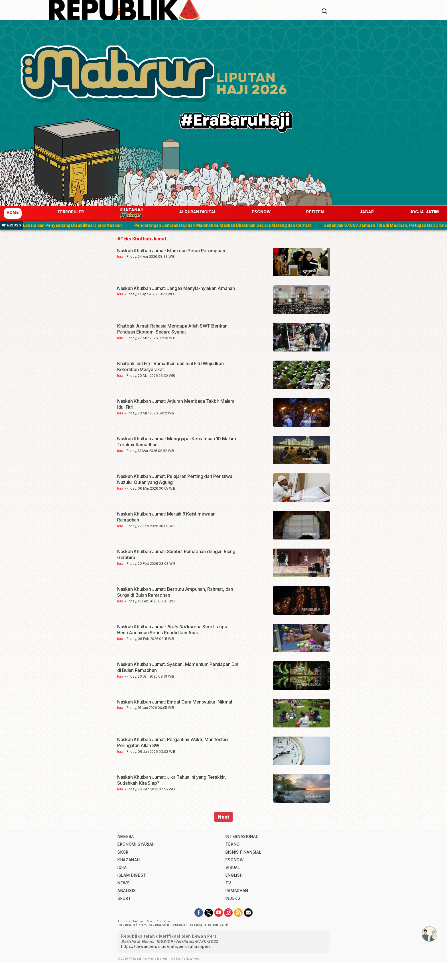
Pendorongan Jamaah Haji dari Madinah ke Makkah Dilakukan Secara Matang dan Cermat (229, 225)
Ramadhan (236, 890)
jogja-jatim (424, 212)
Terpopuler (70, 212)
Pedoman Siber (143, 921)
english (234, 875)
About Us (123, 921)
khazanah (128, 860)
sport (124, 898)
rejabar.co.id (197, 924)
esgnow (261, 212)
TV (228, 883)
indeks (232, 898)
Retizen (315, 212)
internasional (241, 836)
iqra (122, 867)
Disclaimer (164, 921)
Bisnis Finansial (243, 852)
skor (123, 852)
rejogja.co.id (217, 924)
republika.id (126, 924)
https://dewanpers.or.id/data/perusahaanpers (166, 946)
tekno (232, 844)
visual (232, 867)
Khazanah (131, 213)
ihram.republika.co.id (154, 924)
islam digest (131, 875)
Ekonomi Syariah (136, 844)
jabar (366, 212)
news (123, 883)
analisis (126, 890)
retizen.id (178, 924)
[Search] (324, 10)
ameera (125, 836)
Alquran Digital (197, 212)
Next (223, 817)
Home (13, 212)
